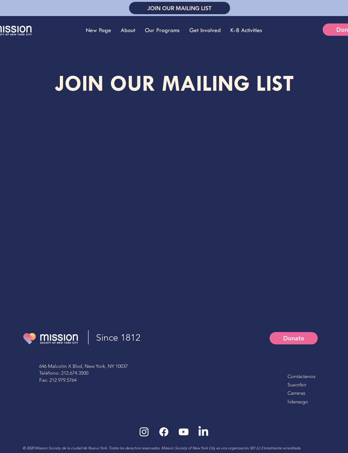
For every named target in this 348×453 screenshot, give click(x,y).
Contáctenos (301, 376)
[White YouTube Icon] (184, 432)
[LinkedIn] (203, 432)
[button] (128, 30)
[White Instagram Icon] (144, 432)
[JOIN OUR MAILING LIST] (179, 8)
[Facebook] (164, 432)
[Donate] (294, 338)
